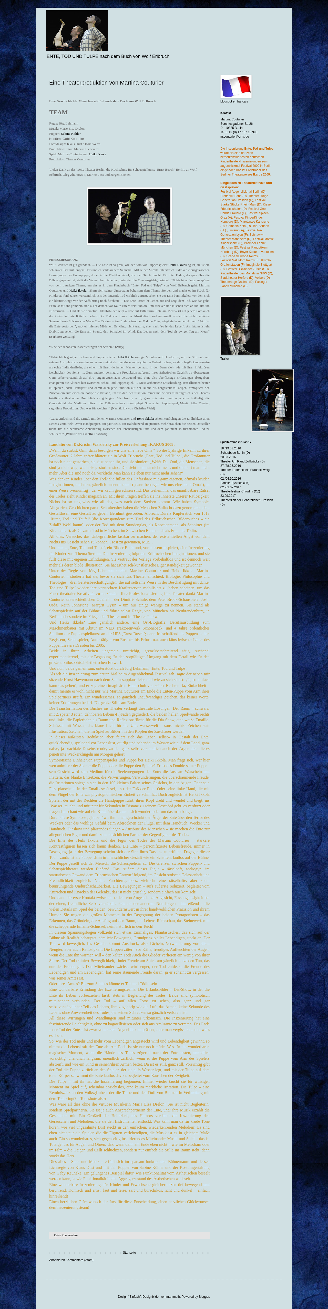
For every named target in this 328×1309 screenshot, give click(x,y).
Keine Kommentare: (66, 1235)
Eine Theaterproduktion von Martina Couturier (106, 82)
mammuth (173, 1296)
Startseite (129, 1252)
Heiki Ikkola (97, 154)
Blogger (204, 1296)
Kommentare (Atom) (80, 1260)
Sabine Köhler (71, 134)
